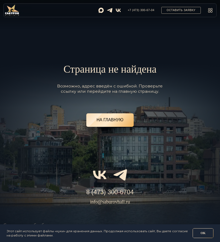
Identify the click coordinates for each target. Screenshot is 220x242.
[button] (181, 10)
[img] (101, 10)
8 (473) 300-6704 (110, 192)
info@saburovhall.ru (110, 201)
